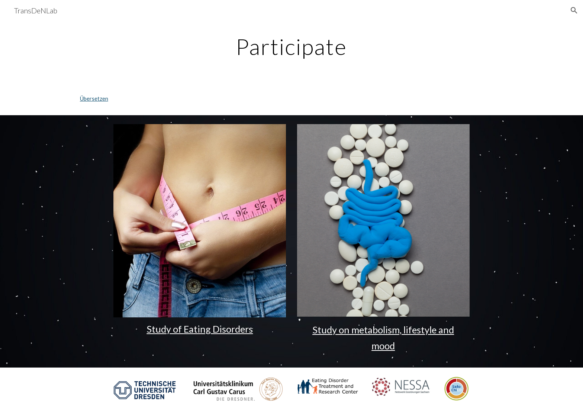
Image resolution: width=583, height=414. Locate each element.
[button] (574, 10)
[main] (291, 46)
